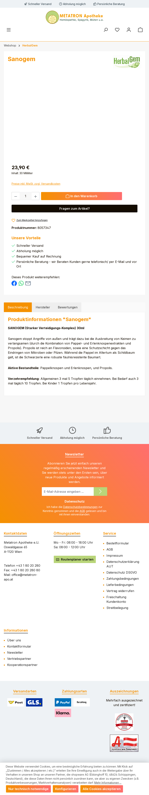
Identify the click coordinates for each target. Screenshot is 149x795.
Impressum (114, 555)
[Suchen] (105, 30)
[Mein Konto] (129, 30)
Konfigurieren (65, 789)
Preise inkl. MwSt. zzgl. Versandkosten (36, 183)
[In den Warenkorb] (81, 196)
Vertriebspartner (19, 659)
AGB (82, 511)
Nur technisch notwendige (28, 789)
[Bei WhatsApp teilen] (21, 283)
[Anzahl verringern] (16, 196)
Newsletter (15, 652)
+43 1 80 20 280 (28, 565)
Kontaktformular (19, 646)
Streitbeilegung (117, 608)
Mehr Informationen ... (107, 782)
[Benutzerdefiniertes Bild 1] (124, 722)
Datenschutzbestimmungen (80, 506)
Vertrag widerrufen (120, 591)
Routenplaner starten (74, 559)
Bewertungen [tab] (67, 307)
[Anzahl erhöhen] (36, 196)
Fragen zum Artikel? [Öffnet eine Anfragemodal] (74, 208)
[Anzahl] (25, 196)
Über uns (14, 640)
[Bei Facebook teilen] (14, 283)
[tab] (18, 307)
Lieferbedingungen (120, 585)
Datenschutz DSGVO (121, 572)
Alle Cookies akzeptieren (102, 789)
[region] (74, 117)
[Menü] (8, 30)
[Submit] (100, 491)
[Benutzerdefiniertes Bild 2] (124, 743)
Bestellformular (117, 543)
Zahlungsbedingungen (122, 579)
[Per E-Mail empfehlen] (28, 283)
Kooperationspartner (22, 665)
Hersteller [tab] (43, 307)
